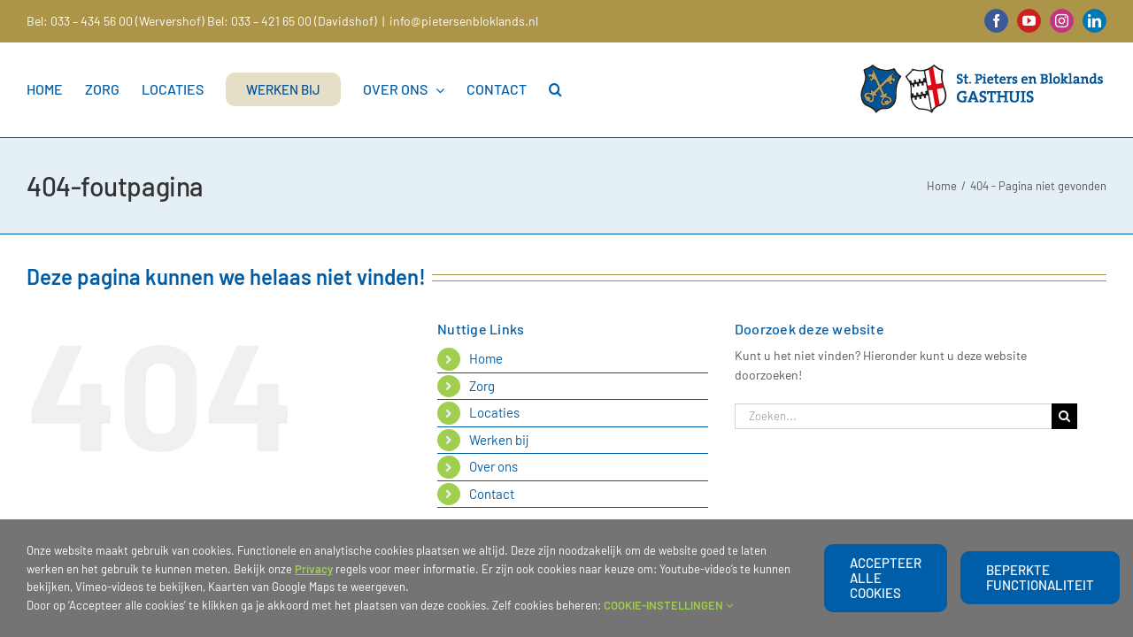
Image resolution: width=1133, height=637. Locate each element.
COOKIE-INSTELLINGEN (668, 605)
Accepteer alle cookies (885, 578)
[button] (582, 89)
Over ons (493, 466)
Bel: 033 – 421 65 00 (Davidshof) (292, 20)
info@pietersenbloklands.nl (463, 20)
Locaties (494, 412)
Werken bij (499, 440)
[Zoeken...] (893, 416)
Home (486, 358)
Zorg (482, 386)
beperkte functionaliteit (1040, 577)
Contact (491, 494)
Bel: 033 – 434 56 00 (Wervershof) (115, 20)
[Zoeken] (1064, 416)
